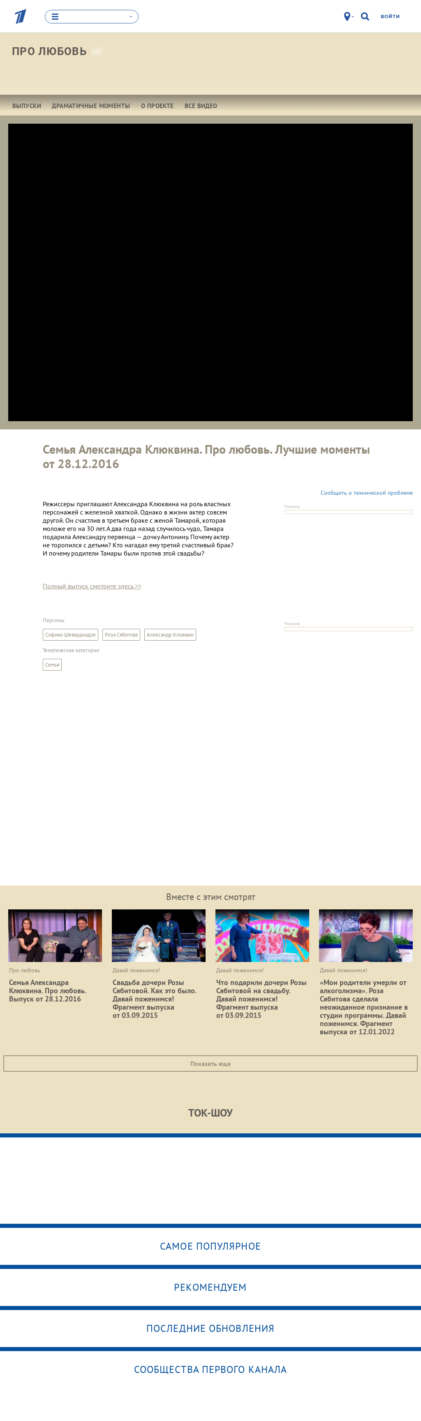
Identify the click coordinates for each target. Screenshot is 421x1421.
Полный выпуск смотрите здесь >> (92, 586)
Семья (52, 664)
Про (49, 51)
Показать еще (210, 1063)
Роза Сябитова (121, 634)
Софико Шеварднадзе (70, 634)
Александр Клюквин (170, 634)
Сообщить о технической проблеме (367, 492)
